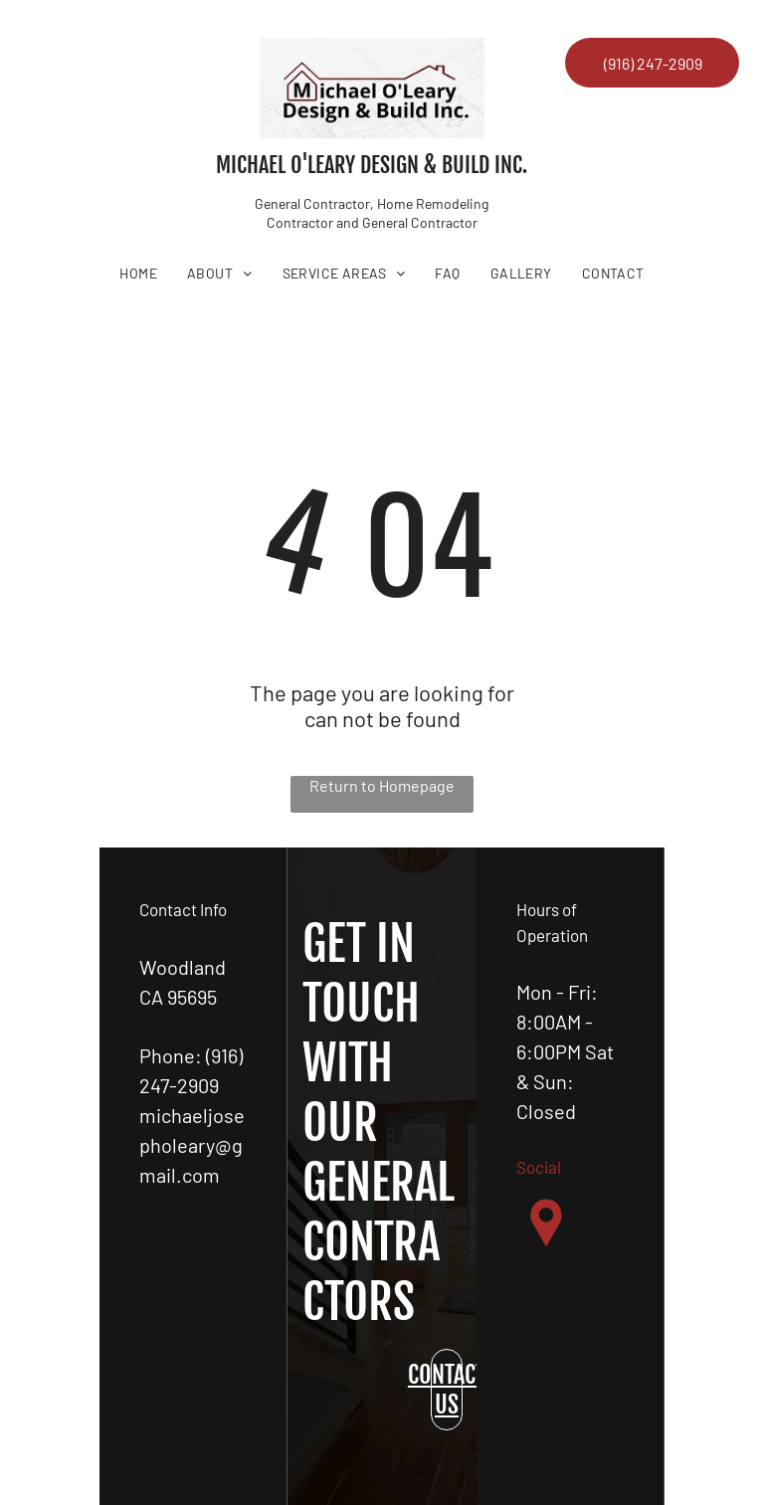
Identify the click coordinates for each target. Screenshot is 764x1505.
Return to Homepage (382, 785)
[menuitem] (138, 273)
